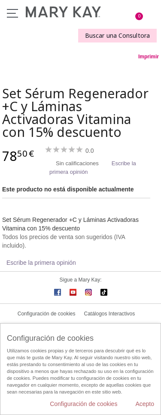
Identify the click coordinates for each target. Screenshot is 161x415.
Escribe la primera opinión (41, 262)
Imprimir (148, 57)
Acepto (144, 403)
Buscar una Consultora (117, 35)
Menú (12, 13)
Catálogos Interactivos (109, 314)
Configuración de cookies (47, 314)
